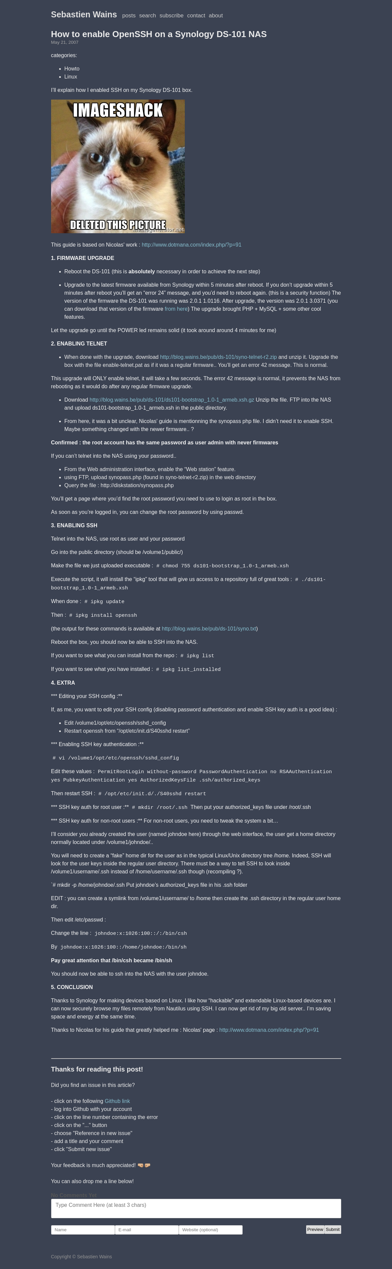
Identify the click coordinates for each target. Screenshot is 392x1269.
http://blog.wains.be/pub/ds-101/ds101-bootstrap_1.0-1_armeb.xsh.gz (172, 400)
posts (129, 15)
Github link (117, 1096)
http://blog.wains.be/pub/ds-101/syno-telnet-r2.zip (218, 357)
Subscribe (172, 15)
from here (176, 309)
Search (147, 15)
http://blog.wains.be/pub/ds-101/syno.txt (209, 627)
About (216, 15)
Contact (196, 15)
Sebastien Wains (84, 14)
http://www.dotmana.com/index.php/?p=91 (191, 245)
